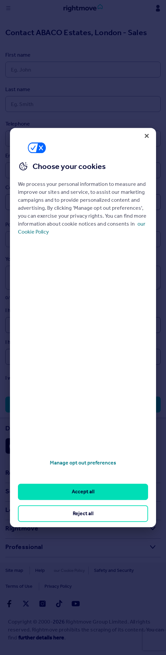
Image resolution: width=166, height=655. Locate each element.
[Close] (146, 136)
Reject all (83, 513)
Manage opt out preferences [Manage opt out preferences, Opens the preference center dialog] (83, 463)
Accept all (83, 492)
